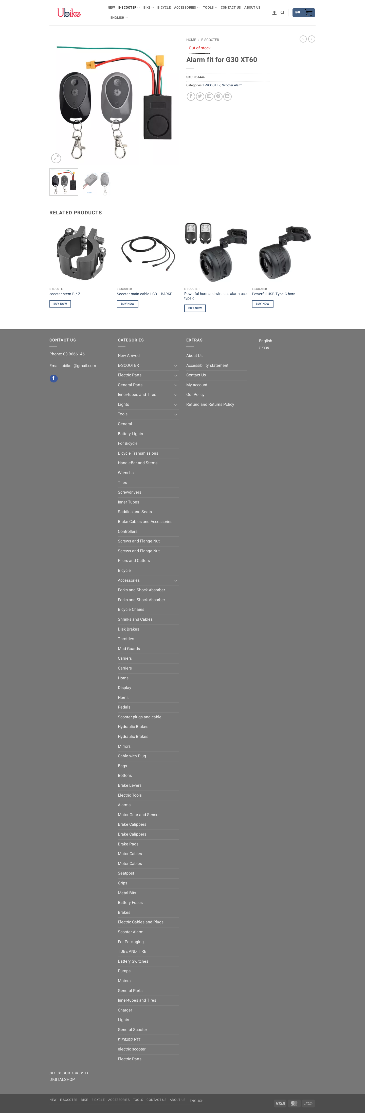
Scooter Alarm (232, 85)
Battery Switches (133, 961)
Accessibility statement (207, 365)
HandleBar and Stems (137, 463)
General (125, 424)
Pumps (124, 971)
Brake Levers (129, 785)
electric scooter (131, 1049)
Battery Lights (130, 434)
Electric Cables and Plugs (140, 922)
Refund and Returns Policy (210, 404)
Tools (210, 7)
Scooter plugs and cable (139, 717)
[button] (274, 12)
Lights (123, 404)
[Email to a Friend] (209, 96)
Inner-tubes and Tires (137, 395)
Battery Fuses (130, 903)
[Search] (282, 12)
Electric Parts (129, 375)
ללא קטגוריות (129, 1039)
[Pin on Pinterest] (218, 96)
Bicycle (164, 7)
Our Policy (195, 395)
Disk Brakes (128, 629)
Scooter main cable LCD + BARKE (144, 294)
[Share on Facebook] (191, 96)
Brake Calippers (132, 824)
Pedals (124, 707)
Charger (125, 1010)
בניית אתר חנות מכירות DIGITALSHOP (68, 1076)
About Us (252, 7)
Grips (122, 883)
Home (191, 40)
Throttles (126, 639)
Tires (122, 483)
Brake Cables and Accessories (145, 522)
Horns (123, 678)
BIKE (148, 7)
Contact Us (231, 7)
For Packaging (131, 942)
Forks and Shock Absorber (141, 590)
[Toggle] (176, 365)
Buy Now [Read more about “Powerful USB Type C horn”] (262, 304)
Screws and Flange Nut (139, 541)
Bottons (125, 776)
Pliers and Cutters (134, 561)
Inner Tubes (128, 502)
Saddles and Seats (135, 512)
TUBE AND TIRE (132, 951)
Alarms (124, 805)
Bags (122, 766)
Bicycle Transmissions (138, 453)
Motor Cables (130, 854)
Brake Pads (128, 844)
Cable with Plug (132, 756)
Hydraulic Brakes (133, 727)
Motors (124, 981)
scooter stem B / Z (64, 294)
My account (196, 385)
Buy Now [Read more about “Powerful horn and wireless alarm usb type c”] (195, 308)
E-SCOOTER (129, 7)
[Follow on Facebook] (54, 379)
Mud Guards (129, 649)
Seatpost (126, 873)
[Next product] (303, 39)
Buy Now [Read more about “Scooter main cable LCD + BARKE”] (127, 304)
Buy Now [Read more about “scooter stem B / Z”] (60, 304)
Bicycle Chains (131, 609)
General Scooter (132, 1030)
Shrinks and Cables (135, 619)
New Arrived (129, 356)
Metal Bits (127, 893)
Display (124, 688)
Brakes (124, 912)
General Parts (130, 385)
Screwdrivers (129, 492)
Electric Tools (130, 795)
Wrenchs (126, 473)
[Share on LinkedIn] (227, 96)
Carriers (125, 658)
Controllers (127, 532)
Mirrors (124, 746)
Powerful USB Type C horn (273, 294)
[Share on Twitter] (200, 96)
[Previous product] (311, 39)
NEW (111, 7)
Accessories (186, 7)
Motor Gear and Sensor (139, 815)
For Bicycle (128, 443)
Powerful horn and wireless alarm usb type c (215, 296)
